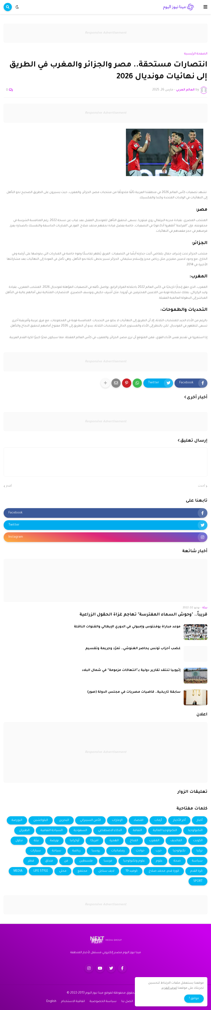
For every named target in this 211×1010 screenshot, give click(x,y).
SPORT (198, 881)
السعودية (80, 830)
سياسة (197, 861)
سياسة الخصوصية (103, 1001)
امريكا (94, 840)
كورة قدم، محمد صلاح (164, 871)
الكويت (198, 840)
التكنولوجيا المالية (165, 830)
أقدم (9, 486)
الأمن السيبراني (90, 820)
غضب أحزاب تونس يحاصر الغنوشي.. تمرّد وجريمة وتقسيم (133, 648)
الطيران (24, 830)
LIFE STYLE (41, 871)
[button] (205, 7)
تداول (19, 840)
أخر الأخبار (179, 820)
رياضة (76, 851)
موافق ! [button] (194, 998)
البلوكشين (40, 820)
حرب (159, 851)
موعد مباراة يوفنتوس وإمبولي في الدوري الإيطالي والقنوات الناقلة (127, 627)
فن (66, 861)
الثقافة (137, 830)
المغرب (154, 840)
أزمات (158, 820)
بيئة (36, 840)
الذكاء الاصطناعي (110, 830)
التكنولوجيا (195, 830)
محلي (62, 871)
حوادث (140, 851)
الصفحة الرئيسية (195, 54)
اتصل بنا (127, 1001)
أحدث (201, 486)
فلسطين (86, 861)
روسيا (96, 851)
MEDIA (18, 871)
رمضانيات (118, 851)
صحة (177, 861)
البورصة (17, 820)
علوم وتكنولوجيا (134, 861)
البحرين (64, 820)
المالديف (176, 840)
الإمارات (117, 820)
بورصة (54, 840)
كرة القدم (196, 871)
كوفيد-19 (131, 871)
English (51, 1001)
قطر (31, 861)
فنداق (49, 861)
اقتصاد (138, 820)
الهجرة (114, 840)
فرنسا (108, 861)
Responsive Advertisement (105, 33)
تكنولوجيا (179, 851)
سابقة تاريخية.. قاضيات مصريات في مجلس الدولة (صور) (134, 692)
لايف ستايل (106, 871)
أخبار (200, 820)
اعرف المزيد (169, 988)
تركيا (199, 851)
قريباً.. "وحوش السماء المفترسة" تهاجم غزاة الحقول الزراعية (143, 615)
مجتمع (82, 871)
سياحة (56, 851)
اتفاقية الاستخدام (73, 1001)
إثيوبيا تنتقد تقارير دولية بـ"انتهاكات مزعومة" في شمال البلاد (131, 670)
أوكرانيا (74, 840)
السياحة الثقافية (52, 830)
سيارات (35, 851)
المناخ (134, 840)
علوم (159, 861)
